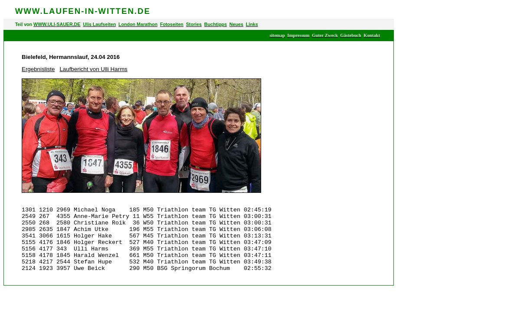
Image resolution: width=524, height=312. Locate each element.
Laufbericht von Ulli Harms (93, 69)
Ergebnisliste (38, 69)
